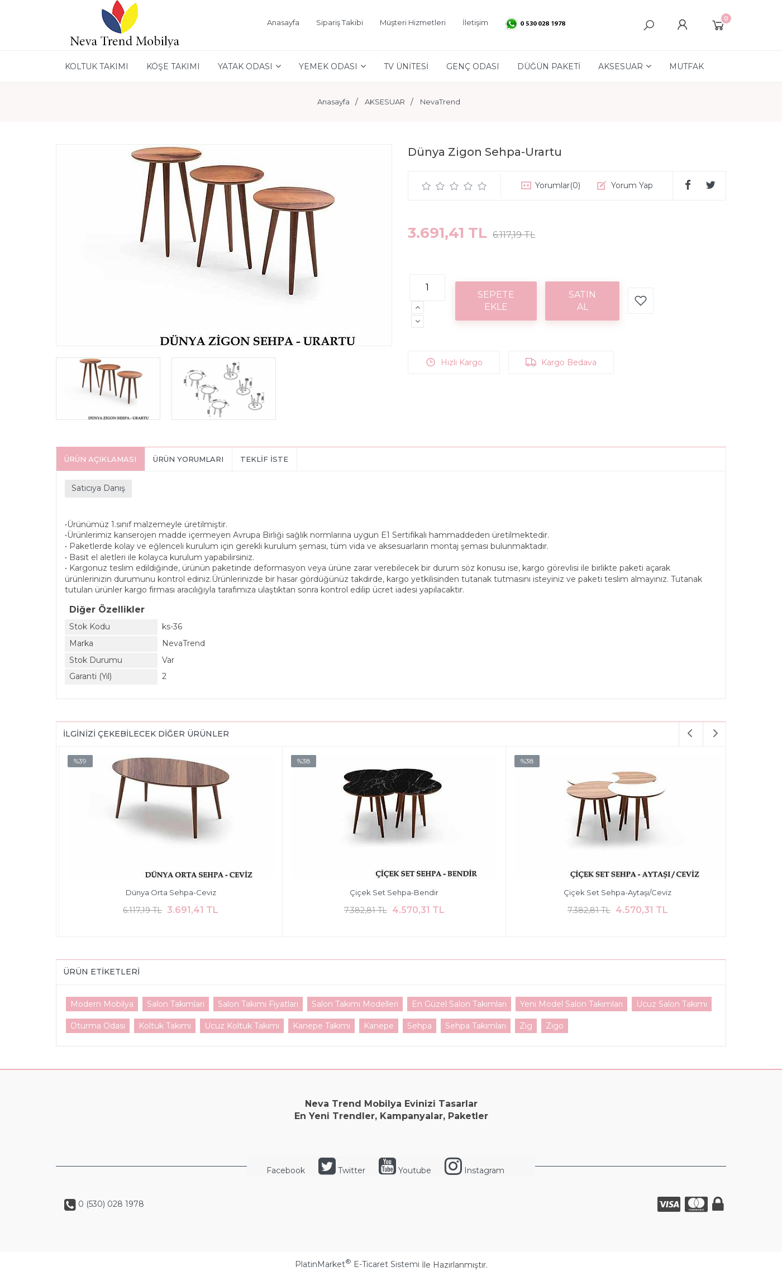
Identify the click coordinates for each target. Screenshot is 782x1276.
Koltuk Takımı (165, 1026)
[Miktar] (427, 287)
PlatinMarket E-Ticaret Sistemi (357, 1264)
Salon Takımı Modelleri (355, 1004)
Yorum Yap (632, 185)
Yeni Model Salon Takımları (571, 1004)
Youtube (405, 1170)
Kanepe (379, 1026)
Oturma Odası (97, 1026)
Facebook (285, 1170)
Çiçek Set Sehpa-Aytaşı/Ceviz (615, 892)
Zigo (555, 1026)
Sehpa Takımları (475, 1026)
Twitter (341, 1170)
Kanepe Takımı (321, 1026)
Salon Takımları (175, 1004)
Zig (525, 1026)
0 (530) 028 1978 (110, 1204)
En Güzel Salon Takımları (459, 1004)
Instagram (474, 1170)
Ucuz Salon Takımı (671, 1004)
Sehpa (419, 1026)
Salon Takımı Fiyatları (258, 1004)
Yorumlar (557, 185)
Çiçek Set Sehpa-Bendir (391, 892)
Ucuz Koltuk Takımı (241, 1026)
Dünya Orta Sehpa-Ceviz (168, 892)
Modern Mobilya (101, 1004)
